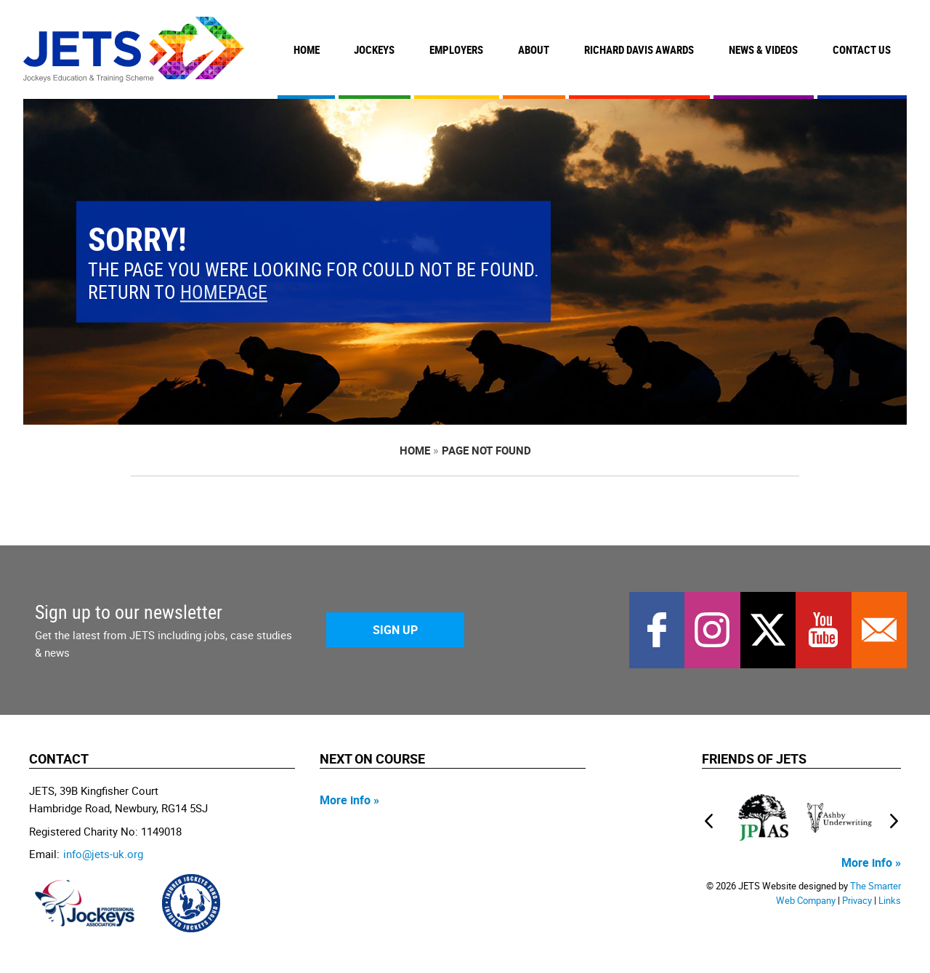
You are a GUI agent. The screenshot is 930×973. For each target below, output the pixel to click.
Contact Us (862, 49)
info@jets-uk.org (103, 853)
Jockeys (374, 49)
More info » (349, 800)
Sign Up (395, 630)
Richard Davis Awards (639, 49)
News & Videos (763, 49)
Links (889, 900)
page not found (486, 450)
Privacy (857, 900)
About (533, 49)
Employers (456, 49)
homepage (223, 292)
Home (307, 49)
